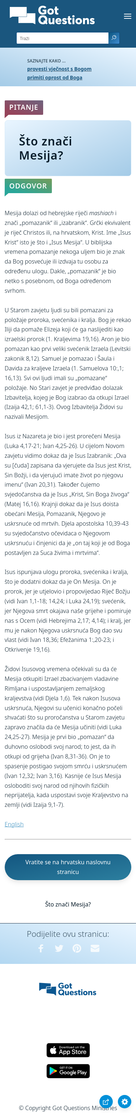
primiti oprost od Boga (54, 77)
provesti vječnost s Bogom (59, 68)
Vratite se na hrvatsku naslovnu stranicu (68, 867)
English (14, 824)
